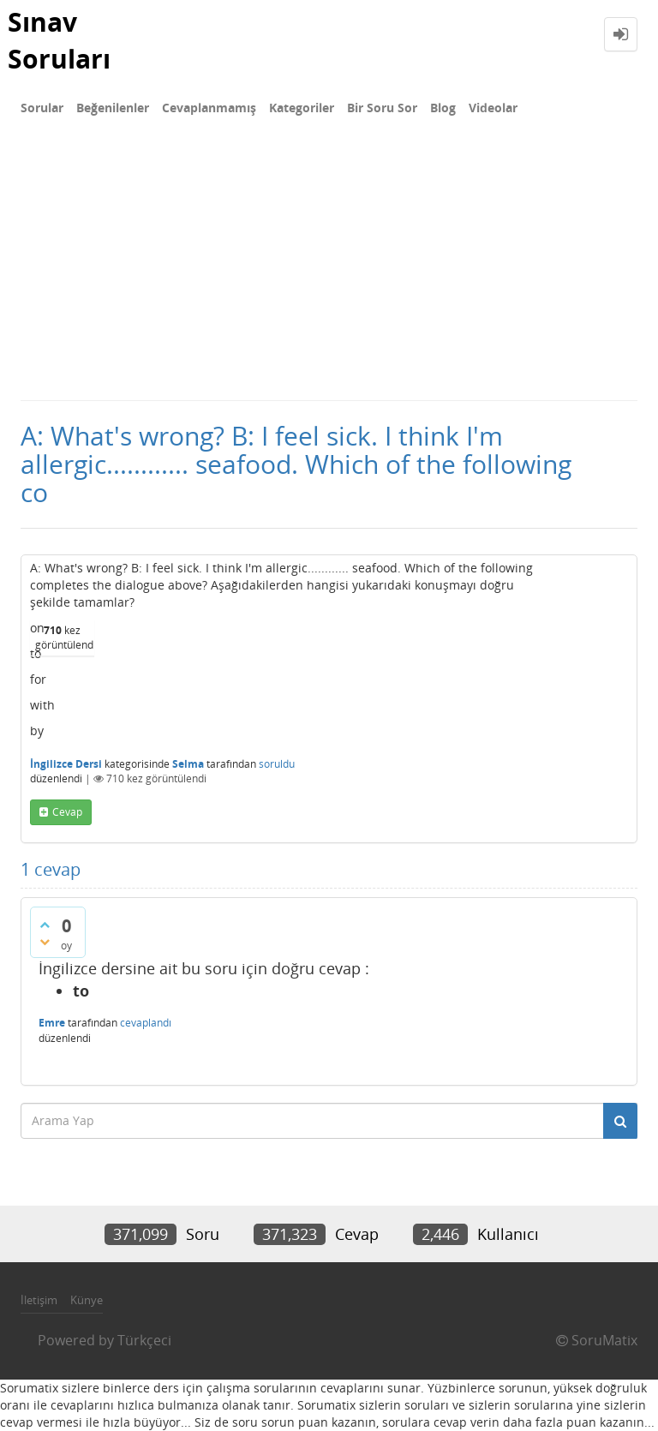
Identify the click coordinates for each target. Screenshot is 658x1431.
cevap (67, 812)
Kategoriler (301, 107)
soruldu (277, 764)
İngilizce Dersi (66, 764)
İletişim (39, 1300)
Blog (443, 107)
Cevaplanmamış (209, 107)
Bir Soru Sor (382, 107)
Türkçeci (144, 1340)
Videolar (493, 107)
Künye (86, 1300)
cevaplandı (145, 1022)
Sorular (42, 107)
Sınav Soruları (59, 40)
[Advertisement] (329, 271)
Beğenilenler (112, 107)
